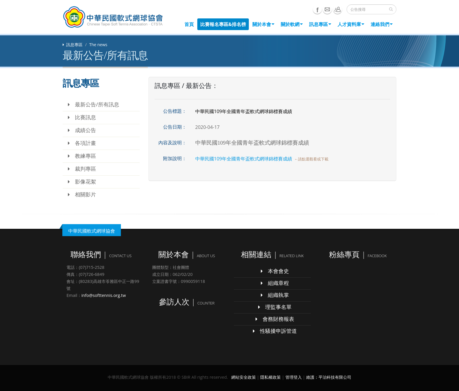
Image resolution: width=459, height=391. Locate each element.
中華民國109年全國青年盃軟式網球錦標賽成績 (243, 158)
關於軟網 (292, 24)
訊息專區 (320, 24)
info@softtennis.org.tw (103, 295)
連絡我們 (382, 24)
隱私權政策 (270, 377)
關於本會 (263, 24)
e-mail (327, 9)
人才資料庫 (351, 24)
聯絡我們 (337, 9)
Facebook (317, 9)
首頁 (189, 24)
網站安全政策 (243, 377)
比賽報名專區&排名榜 (223, 24)
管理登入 (293, 377)
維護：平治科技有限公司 (328, 377)
